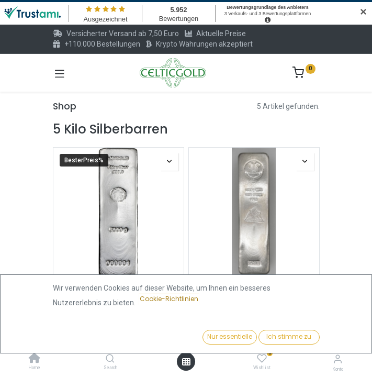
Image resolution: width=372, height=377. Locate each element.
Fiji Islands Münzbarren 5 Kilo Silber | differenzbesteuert (253, 292)
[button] (285, 337)
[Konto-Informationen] (338, 359)
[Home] (34, 359)
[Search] (110, 359)
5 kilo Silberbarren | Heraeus (118, 287)
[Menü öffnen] (186, 362)
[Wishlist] (262, 358)
